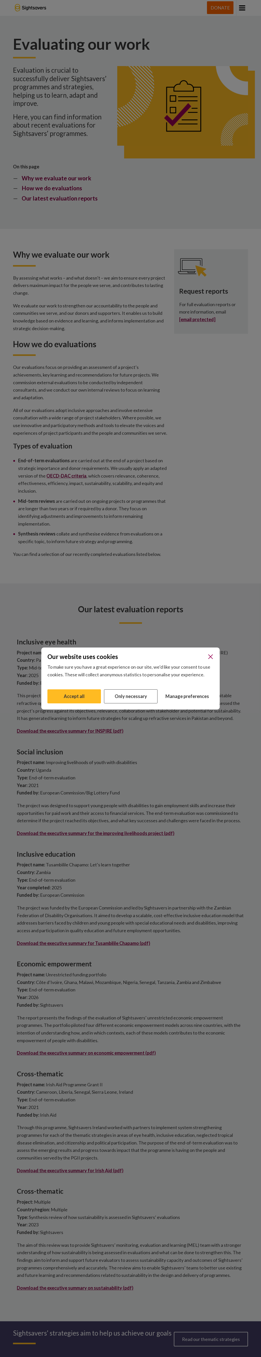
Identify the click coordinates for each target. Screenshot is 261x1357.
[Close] (210, 657)
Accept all (74, 696)
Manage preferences (187, 696)
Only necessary (131, 696)
